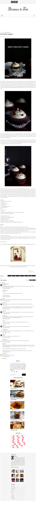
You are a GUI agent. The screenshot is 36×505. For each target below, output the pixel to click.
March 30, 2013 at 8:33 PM (6, 296)
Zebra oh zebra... (14, 388)
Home (1, 32)
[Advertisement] (18, 25)
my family (16, 442)
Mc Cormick (4, 241)
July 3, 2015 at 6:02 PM (6, 356)
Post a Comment (4, 358)
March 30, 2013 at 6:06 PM (6, 288)
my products (21, 442)
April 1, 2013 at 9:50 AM (6, 300)
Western (16, 447)
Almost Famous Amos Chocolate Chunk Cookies (17, 399)
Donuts (16, 439)
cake (11, 437)
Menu (2, 15)
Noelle (4, 343)
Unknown (4, 353)
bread (12, 491)
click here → (12, 370)
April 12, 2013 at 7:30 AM (6, 332)
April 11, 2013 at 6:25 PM (6, 323)
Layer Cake (13, 486)
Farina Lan (4, 329)
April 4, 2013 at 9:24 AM (6, 318)
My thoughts (12, 444)
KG (3, 298)
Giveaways (20, 439)
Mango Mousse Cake (15, 409)
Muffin (11, 442)
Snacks (11, 447)
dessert (12, 439)
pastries (22, 444)
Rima (3, 325)
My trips (17, 444)
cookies (21, 437)
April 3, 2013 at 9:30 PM (6, 313)
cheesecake (16, 437)
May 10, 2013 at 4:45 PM (6, 351)
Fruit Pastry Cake (14, 430)
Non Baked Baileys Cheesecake (17, 419)
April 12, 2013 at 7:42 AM (6, 337)
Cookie (4, 302)
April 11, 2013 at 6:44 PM (6, 327)
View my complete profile (15, 467)
